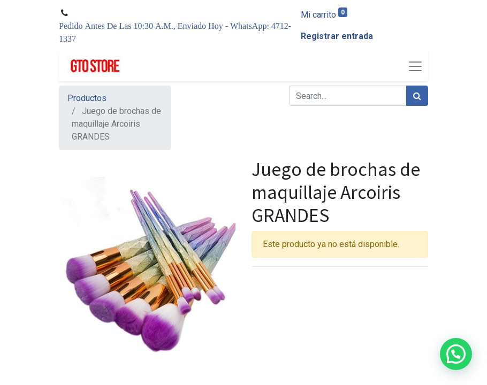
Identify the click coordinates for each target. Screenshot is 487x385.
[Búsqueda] (417, 96)
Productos (86, 98)
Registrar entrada (337, 36)
